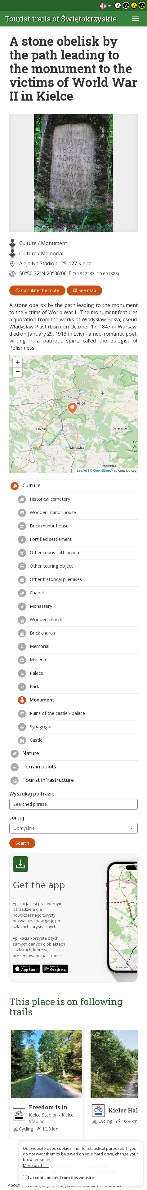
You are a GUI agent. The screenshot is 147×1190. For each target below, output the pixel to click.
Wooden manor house (47, 513)
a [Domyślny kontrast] (118, 5)
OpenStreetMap (105, 470)
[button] (72, 408)
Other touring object (45, 566)
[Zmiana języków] (105, 5)
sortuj (16, 817)
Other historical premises (50, 580)
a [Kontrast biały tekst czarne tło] (126, 5)
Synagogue (35, 727)
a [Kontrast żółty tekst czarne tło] (142, 5)
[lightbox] (73, 173)
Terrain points (33, 767)
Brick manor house (43, 526)
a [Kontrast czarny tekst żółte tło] (134, 5)
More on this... (36, 1165)
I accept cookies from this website (61, 1177)
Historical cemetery (44, 499)
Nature (25, 754)
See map (84, 290)
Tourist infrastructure (42, 781)
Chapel (31, 593)
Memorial (52, 253)
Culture (28, 243)
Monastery (35, 606)
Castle (30, 740)
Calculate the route (37, 290)
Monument (54, 243)
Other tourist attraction (48, 553)
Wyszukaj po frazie (32, 793)
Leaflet (82, 470)
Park (28, 687)
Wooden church (40, 620)
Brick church (36, 633)
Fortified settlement (45, 540)
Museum (32, 660)
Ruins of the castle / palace (51, 714)
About (14, 1185)
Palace (30, 673)
